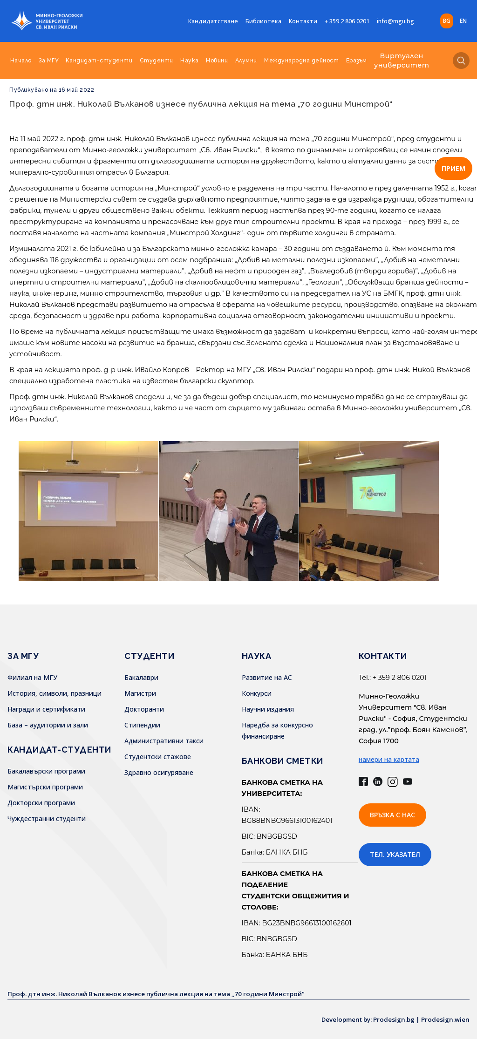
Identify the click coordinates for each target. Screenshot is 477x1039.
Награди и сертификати (46, 709)
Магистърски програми (45, 786)
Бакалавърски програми (46, 771)
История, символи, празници (54, 693)
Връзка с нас (392, 814)
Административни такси (164, 740)
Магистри (140, 693)
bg (446, 21)
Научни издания (268, 709)
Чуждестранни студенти (46, 818)
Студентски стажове (157, 756)
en (463, 21)
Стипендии (142, 724)
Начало (21, 60)
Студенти (156, 60)
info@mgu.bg (395, 21)
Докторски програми (41, 802)
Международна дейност (301, 60)
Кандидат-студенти (99, 60)
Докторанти (144, 709)
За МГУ (48, 60)
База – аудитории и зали (47, 724)
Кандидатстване (213, 21)
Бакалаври (141, 677)
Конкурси (257, 693)
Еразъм (356, 60)
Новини (217, 60)
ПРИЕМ (453, 168)
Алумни (246, 60)
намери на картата (389, 759)
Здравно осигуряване (158, 772)
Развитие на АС (267, 677)
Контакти (303, 21)
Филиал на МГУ (32, 677)
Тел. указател (395, 854)
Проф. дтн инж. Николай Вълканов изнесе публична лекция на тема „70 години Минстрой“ (201, 104)
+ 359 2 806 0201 (347, 21)
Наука (189, 60)
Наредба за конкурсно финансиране (277, 730)
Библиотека (263, 21)
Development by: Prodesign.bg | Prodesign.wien (392, 1019)
